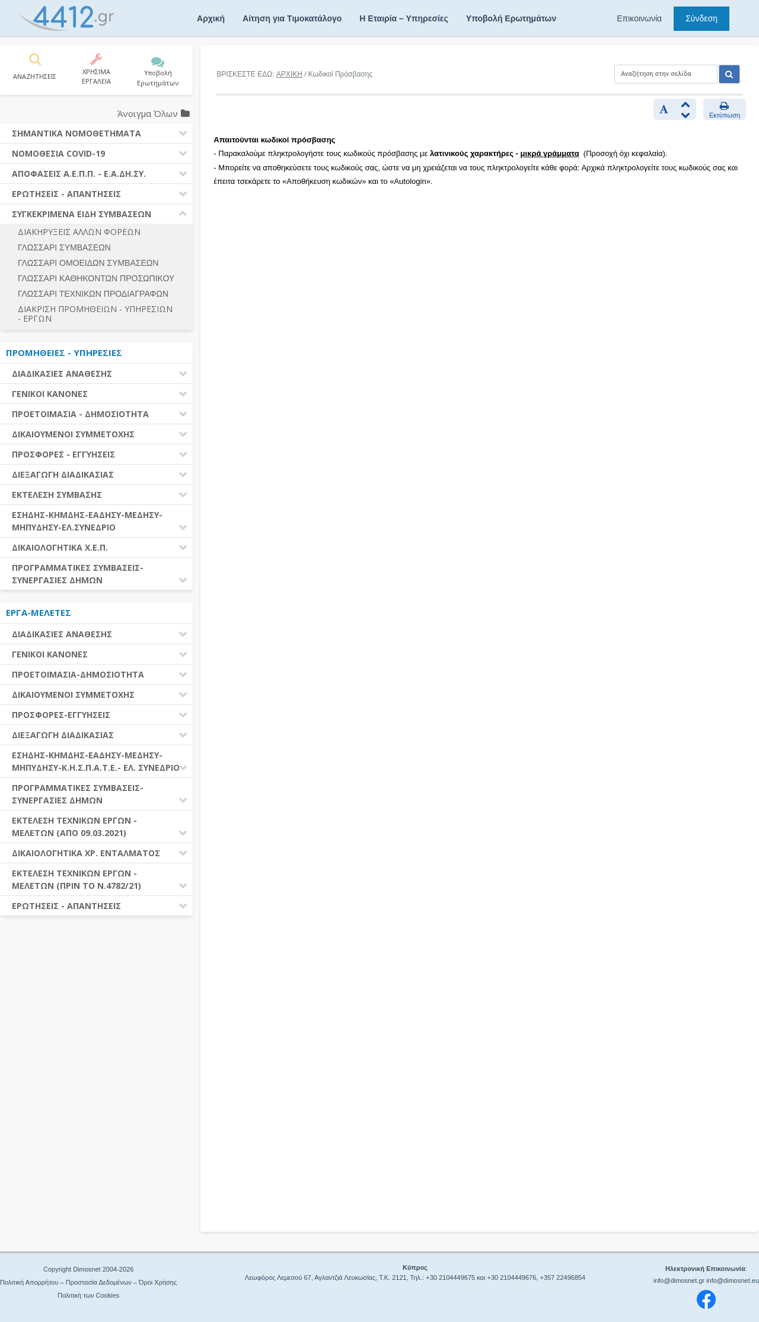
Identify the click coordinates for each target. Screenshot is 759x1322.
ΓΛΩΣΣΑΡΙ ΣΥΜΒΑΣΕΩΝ (64, 247)
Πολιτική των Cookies (88, 1295)
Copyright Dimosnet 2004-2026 (88, 1269)
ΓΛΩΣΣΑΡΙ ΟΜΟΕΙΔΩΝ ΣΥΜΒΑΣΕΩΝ (88, 263)
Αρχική (211, 18)
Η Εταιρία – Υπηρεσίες (403, 18)
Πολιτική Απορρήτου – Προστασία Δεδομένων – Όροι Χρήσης (88, 1282)
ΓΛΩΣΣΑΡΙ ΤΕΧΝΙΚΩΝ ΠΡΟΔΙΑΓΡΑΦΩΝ (93, 293)
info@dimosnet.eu (732, 1280)
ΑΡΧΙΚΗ (289, 74)
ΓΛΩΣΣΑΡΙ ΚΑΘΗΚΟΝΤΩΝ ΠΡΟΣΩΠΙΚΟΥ (96, 278)
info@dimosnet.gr (678, 1280)
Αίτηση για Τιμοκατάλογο (292, 18)
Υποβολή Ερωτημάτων (511, 18)
